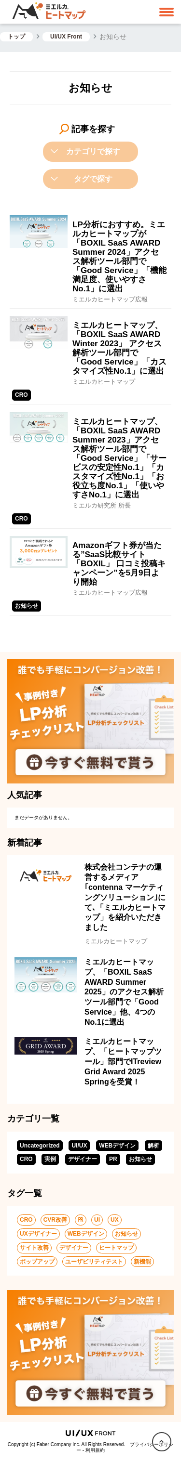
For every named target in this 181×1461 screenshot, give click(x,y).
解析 (153, 1145)
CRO (26, 1159)
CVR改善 (55, 1219)
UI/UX (79, 1145)
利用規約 (95, 1450)
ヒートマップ (116, 1247)
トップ (16, 36)
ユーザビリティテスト (94, 1261)
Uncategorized (40, 1145)
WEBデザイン (117, 1145)
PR (113, 1159)
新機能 (142, 1261)
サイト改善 (34, 1247)
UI (97, 1219)
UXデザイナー (38, 1233)
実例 (50, 1159)
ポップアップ (37, 1261)
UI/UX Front (66, 36)
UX (115, 1219)
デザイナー (82, 1159)
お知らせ (140, 1159)
